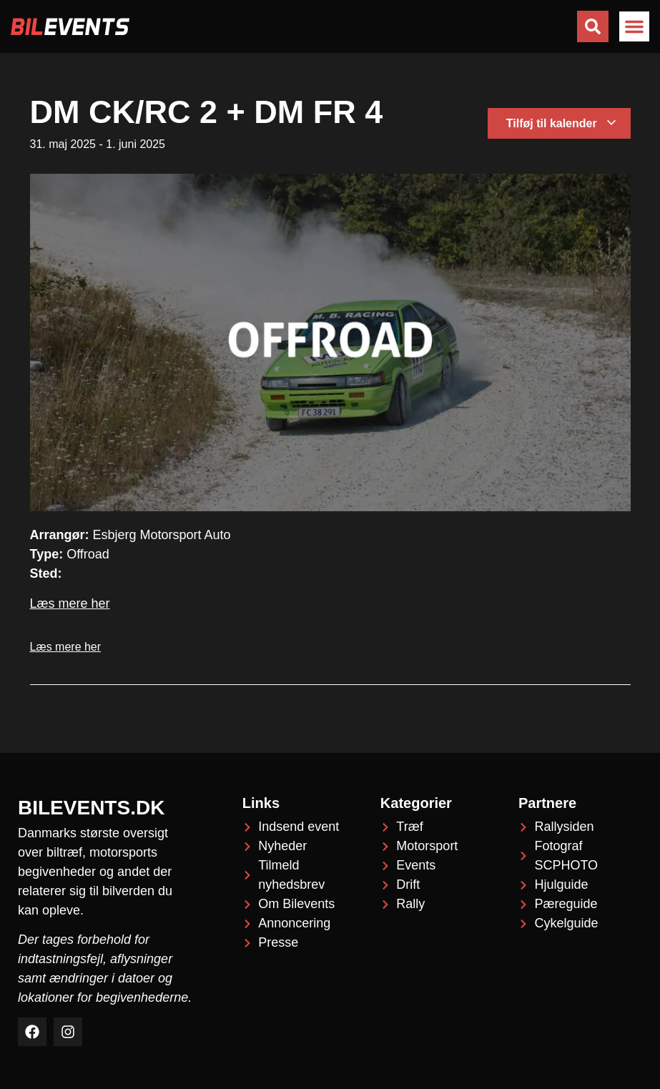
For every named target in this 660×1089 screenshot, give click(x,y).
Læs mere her (70, 603)
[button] (634, 26)
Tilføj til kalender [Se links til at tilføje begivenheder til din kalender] (561, 123)
